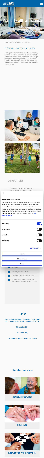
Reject (22, 264)
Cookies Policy (22, 451)
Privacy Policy (32, 451)
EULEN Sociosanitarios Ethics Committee (22, 280)
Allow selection (22, 259)
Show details (34, 248)
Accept (22, 254)
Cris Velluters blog (22, 268)
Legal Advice (11, 451)
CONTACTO (22, 442)
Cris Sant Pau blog (22, 274)
